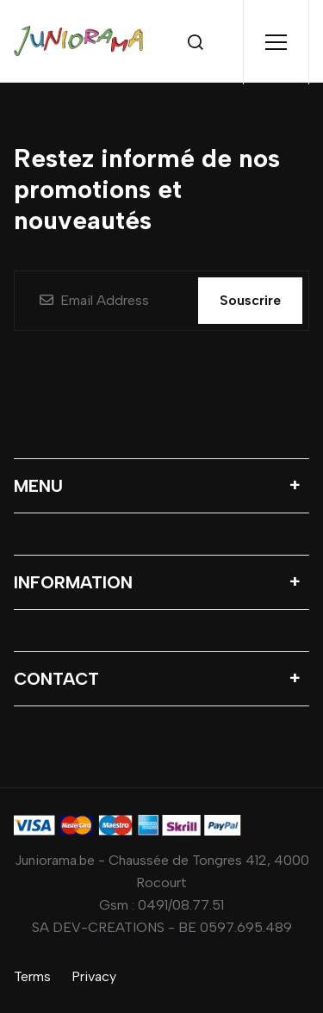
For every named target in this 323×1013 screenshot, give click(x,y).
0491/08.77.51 (181, 905)
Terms (32, 976)
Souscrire (250, 300)
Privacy (93, 976)
